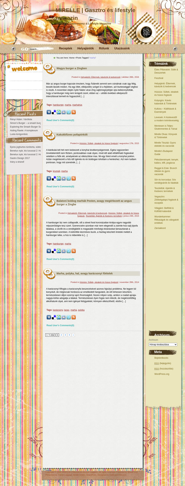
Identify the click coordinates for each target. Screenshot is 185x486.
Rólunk (104, 48)
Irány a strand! (17, 162)
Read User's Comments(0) (60, 120)
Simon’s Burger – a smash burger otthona (30, 123)
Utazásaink (122, 48)
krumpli (56, 171)
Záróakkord (160, 228)
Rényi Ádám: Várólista (21, 119)
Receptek (65, 48)
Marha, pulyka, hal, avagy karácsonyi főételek (85, 273)
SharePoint (91, 475)
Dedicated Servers (117, 475)
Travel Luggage (65, 475)
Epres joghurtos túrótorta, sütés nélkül (28, 147)
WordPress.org (161, 374)
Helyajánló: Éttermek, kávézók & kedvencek (100, 77)
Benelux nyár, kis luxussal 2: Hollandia (29, 150)
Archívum (153, 340)
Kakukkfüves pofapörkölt (72, 134)
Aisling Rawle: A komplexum (24, 130)
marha (68, 105)
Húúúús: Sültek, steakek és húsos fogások (99, 143)
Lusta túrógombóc (19, 134)
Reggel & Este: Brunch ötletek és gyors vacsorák (165, 171)
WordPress (133, 472)
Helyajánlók (85, 48)
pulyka (81, 310)
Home (72, 58)
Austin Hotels (79, 475)
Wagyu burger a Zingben (72, 68)
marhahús (77, 105)
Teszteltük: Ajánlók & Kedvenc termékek (104, 216)
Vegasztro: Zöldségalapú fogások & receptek (166, 199)
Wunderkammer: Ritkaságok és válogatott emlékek (166, 219)
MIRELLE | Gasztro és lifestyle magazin (80, 472)
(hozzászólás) (163, 368)
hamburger (58, 105)
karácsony (58, 310)
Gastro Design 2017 (20, 158)
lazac (66, 310)
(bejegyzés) (162, 363)
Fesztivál (158, 78)
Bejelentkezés (161, 358)
